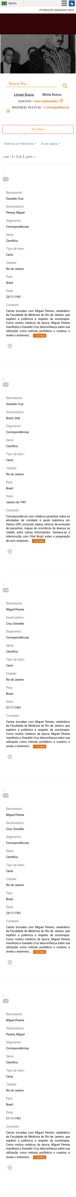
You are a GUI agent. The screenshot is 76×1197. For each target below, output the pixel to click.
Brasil (13, 3)
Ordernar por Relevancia (20, 143)
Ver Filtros (38, 129)
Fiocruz (12, 10)
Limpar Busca (24, 94)
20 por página (51, 143)
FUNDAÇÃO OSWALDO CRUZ (57, 10)
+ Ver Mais (39, 335)
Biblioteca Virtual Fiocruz (32, 25)
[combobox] (38, 86)
